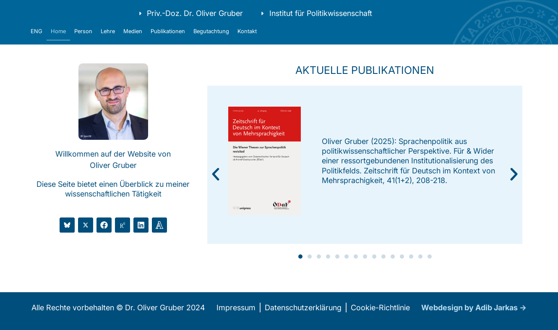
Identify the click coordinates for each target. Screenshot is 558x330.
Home (58, 44)
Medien (132, 44)
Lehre (108, 44)
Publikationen (168, 44)
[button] (215, 187)
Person (83, 44)
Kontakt (247, 44)
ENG (36, 44)
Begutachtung (211, 44)
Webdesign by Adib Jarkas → (474, 321)
